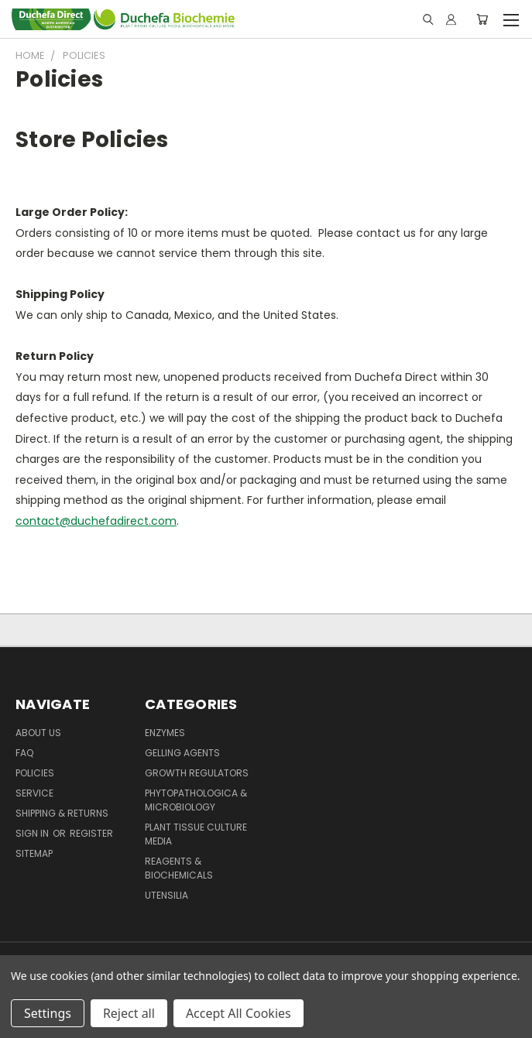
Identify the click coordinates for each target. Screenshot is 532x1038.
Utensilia (166, 895)
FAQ (24, 752)
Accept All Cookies (238, 1013)
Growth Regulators (197, 772)
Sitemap (34, 853)
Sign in (33, 833)
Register (91, 833)
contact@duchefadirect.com (96, 521)
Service (34, 793)
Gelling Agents (182, 752)
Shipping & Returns (61, 813)
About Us (38, 732)
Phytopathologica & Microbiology (196, 800)
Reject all (129, 1013)
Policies (34, 772)
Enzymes (165, 732)
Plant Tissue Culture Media (196, 834)
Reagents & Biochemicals (179, 868)
